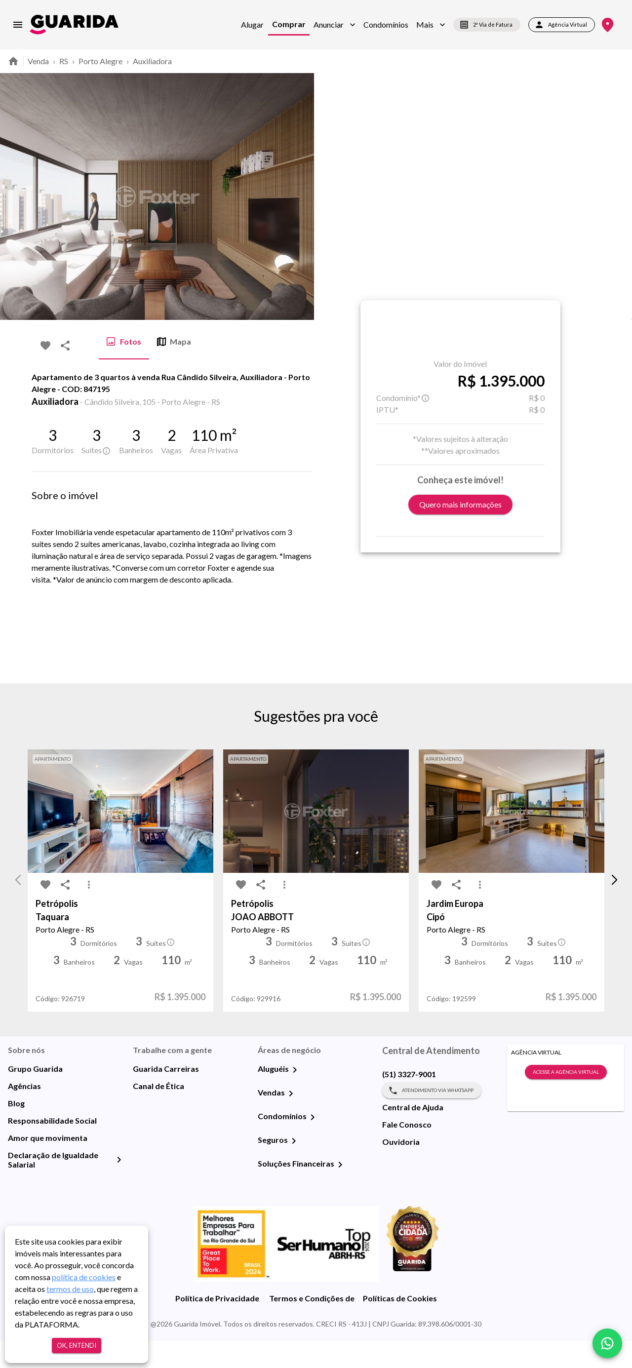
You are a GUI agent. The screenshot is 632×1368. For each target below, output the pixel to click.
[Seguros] (294, 1168)
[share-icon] (65, 345)
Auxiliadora (152, 61)
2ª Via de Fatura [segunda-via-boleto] (486, 25)
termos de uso (70, 1288)
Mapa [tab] (174, 341)
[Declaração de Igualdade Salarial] (119, 1186)
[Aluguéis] (295, 1097)
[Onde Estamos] (607, 25)
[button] (334, 25)
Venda (38, 61)
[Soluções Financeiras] (340, 1192)
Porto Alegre (100, 61)
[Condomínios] (312, 1144)
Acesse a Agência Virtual (566, 1099)
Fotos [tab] (124, 341)
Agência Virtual (561, 25)
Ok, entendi (76, 1345)
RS (63, 61)
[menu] (18, 25)
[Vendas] (291, 1121)
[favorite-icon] (45, 345)
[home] (74, 24)
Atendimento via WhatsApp (431, 1118)
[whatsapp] (607, 1343)
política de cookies (84, 1277)
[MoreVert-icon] (89, 912)
